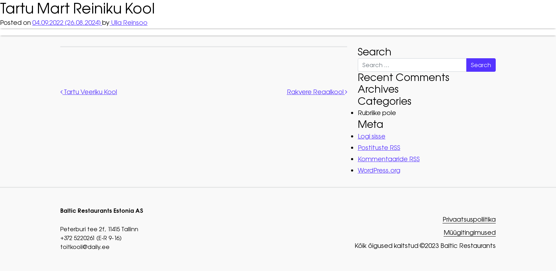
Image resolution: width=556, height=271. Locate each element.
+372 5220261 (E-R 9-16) (91, 238)
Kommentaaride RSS (389, 159)
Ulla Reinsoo (129, 22)
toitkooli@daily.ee (85, 247)
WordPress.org (379, 170)
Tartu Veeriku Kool (88, 91)
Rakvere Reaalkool (317, 91)
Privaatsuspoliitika (469, 219)
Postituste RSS (379, 147)
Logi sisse (371, 136)
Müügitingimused (470, 233)
